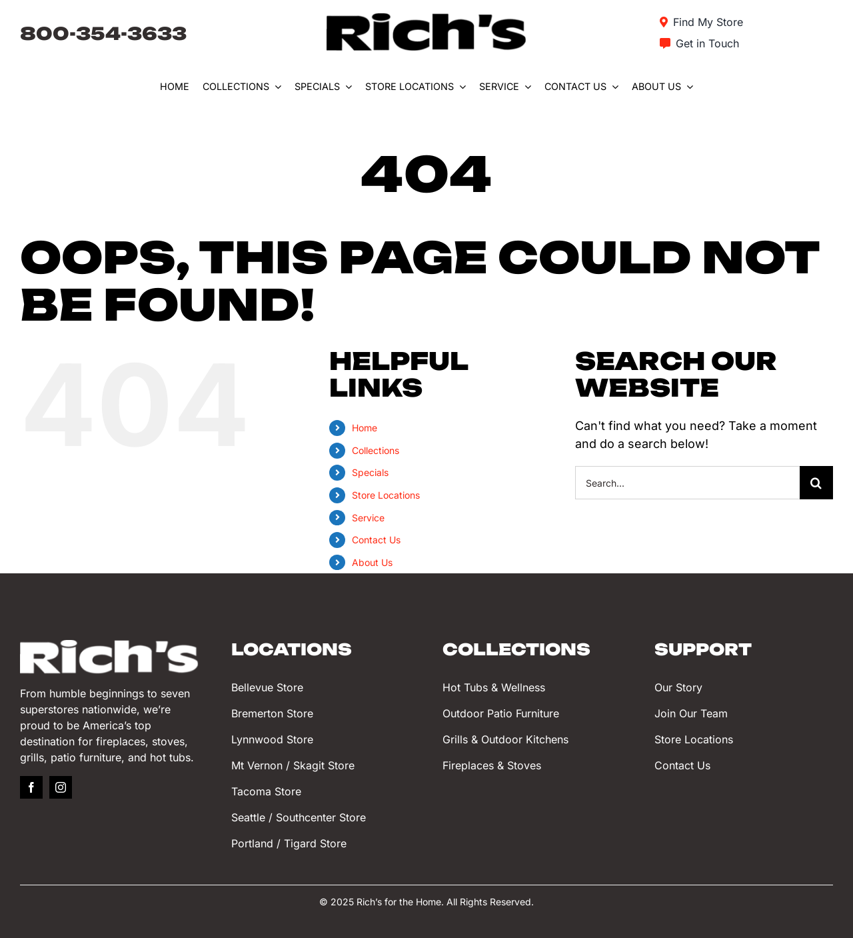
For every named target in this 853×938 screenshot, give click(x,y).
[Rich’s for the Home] (426, 19)
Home (364, 427)
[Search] (816, 482)
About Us (372, 562)
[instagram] (60, 787)
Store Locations (386, 495)
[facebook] (31, 787)
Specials (370, 472)
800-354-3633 (103, 33)
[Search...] (687, 482)
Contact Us (376, 539)
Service (368, 517)
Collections (375, 450)
